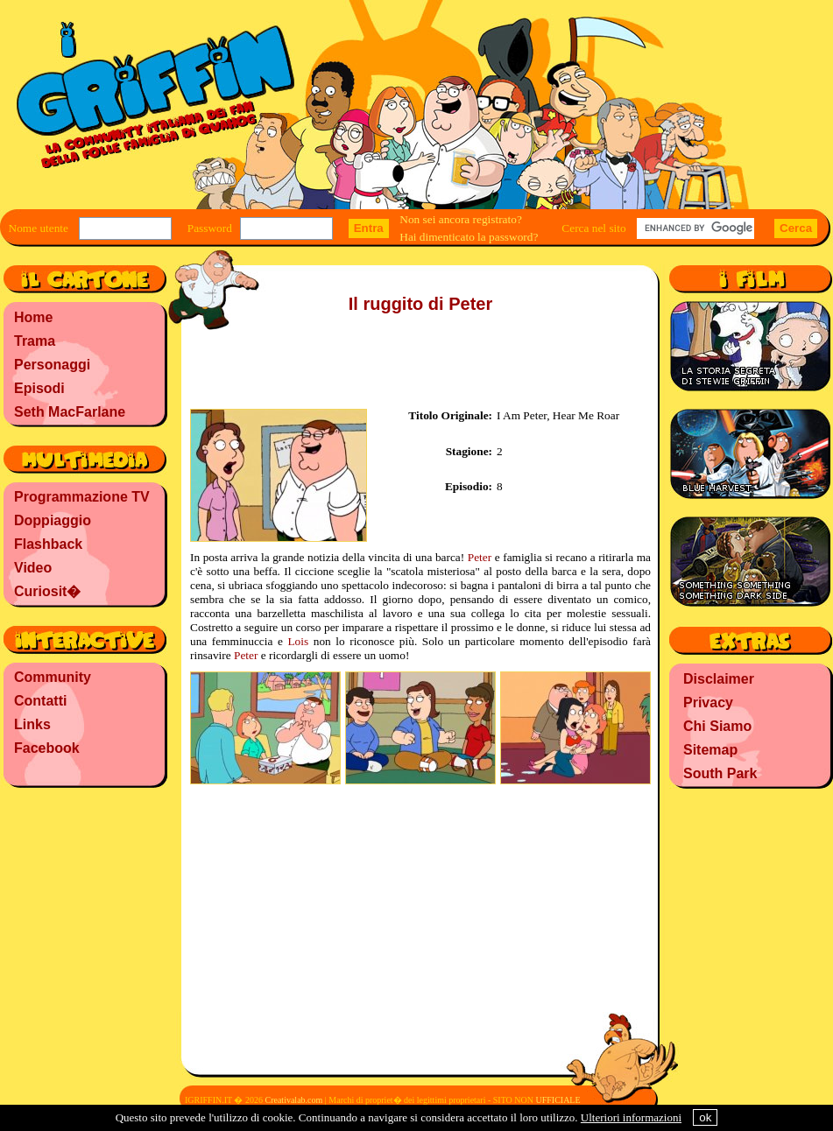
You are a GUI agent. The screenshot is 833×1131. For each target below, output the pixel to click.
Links (32, 724)
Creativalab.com (293, 1100)
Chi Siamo (717, 726)
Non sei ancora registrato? (460, 219)
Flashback (48, 544)
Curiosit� (47, 591)
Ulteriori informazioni (631, 1117)
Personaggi (52, 364)
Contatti (40, 700)
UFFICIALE (557, 1100)
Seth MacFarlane (69, 411)
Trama (34, 341)
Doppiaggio (52, 520)
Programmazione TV (82, 496)
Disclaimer (718, 678)
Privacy (708, 702)
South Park (720, 773)
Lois (297, 641)
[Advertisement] (84, 906)
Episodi (39, 388)
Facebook (47, 748)
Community (52, 677)
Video (33, 567)
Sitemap (710, 749)
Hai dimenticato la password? (468, 236)
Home (33, 317)
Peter (479, 557)
